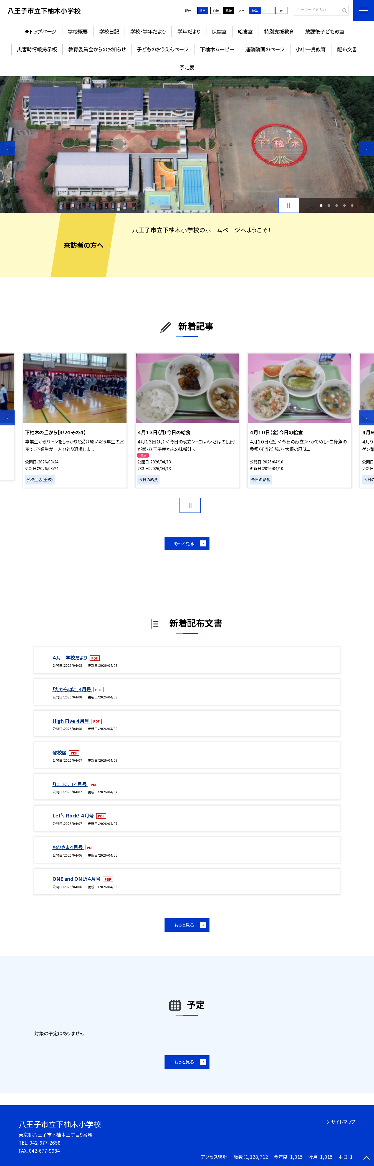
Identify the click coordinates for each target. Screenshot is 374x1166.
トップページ (43, 31)
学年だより (189, 31)
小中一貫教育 (311, 49)
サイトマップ (343, 1121)
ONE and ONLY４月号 (77, 878)
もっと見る (184, 543)
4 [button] (344, 205)
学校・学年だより (148, 31)
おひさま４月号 (68, 847)
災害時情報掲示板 (37, 49)
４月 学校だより (70, 657)
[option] (187, 144)
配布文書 (347, 49)
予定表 (187, 67)
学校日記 (109, 31)
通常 (202, 10)
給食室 (245, 31)
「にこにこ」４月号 (70, 784)
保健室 (219, 31)
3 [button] (336, 205)
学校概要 (78, 31)
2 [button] (328, 205)
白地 (216, 10)
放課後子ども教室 (325, 31)
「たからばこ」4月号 (72, 689)
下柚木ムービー (217, 49)
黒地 (229, 10)
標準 (255, 10)
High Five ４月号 (71, 720)
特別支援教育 (279, 31)
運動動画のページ (265, 49)
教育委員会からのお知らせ (97, 49)
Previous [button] (7, 148)
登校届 (60, 752)
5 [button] (352, 205)
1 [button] (321, 205)
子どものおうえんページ (163, 49)
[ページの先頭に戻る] (366, 1158)
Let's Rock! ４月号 (73, 815)
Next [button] (366, 148)
